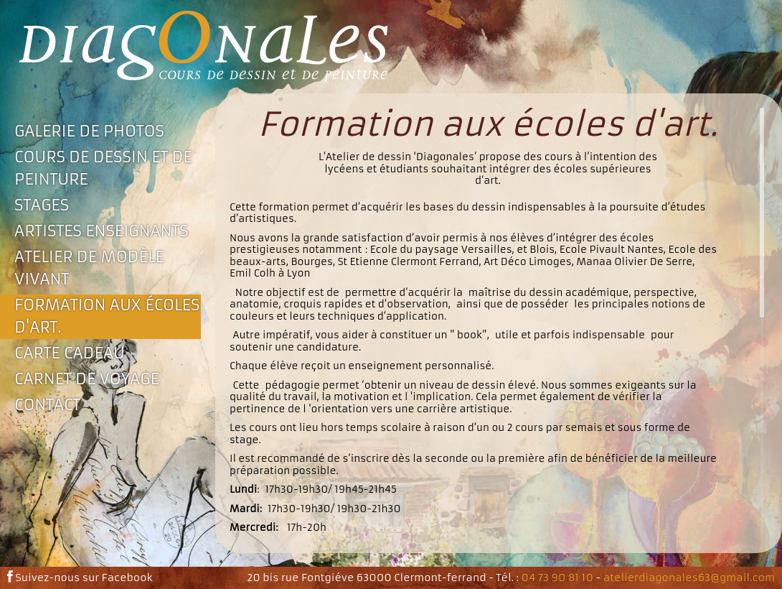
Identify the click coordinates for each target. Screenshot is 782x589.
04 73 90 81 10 (557, 577)
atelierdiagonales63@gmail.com (689, 577)
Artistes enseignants (101, 231)
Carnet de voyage (86, 379)
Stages (41, 205)
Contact (47, 404)
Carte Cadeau (69, 353)
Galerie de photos (89, 131)
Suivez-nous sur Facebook (80, 577)
